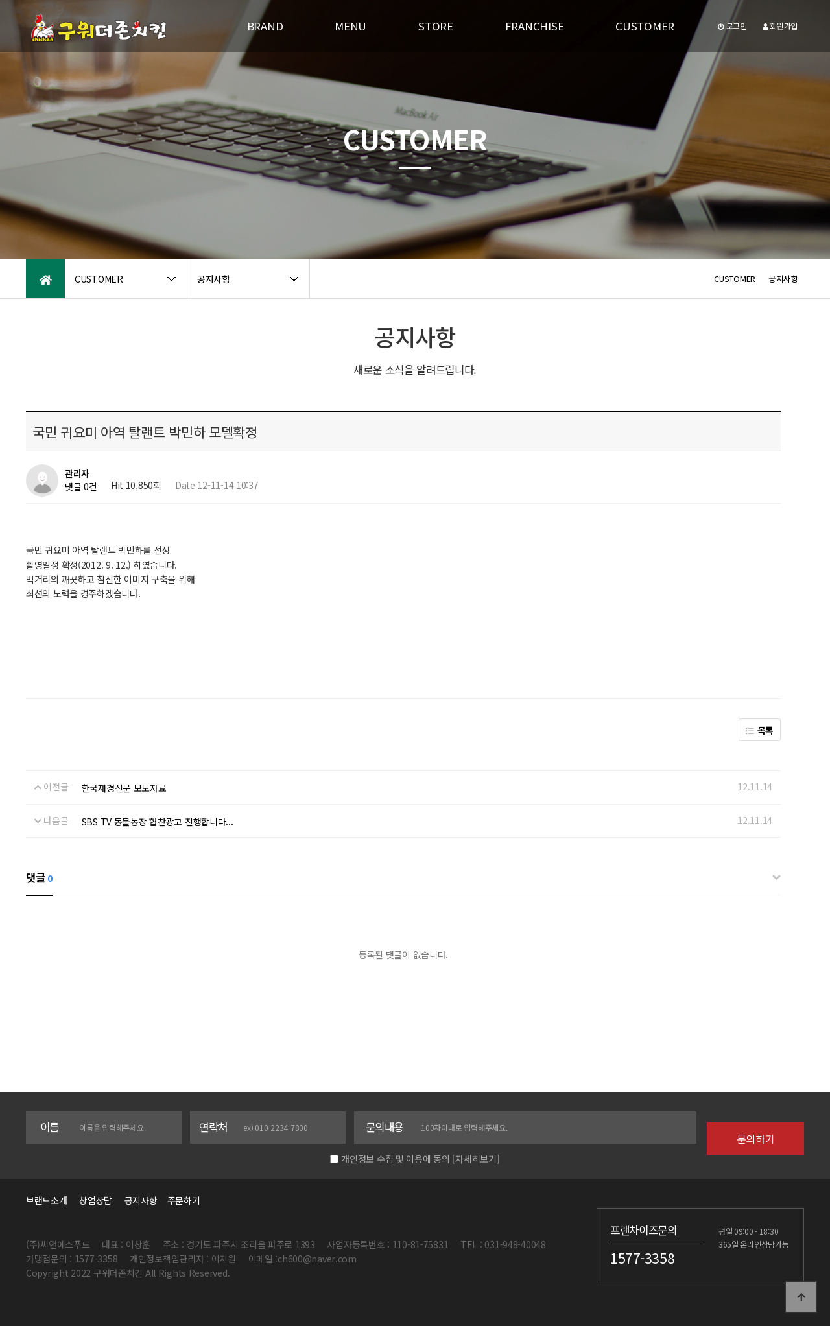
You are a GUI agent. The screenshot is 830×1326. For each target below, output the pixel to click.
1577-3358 (642, 1258)
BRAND (265, 26)
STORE (435, 26)
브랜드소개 (46, 1200)
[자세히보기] (475, 1158)
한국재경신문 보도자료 (124, 787)
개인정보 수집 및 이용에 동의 (395, 1158)
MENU (350, 26)
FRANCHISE (534, 26)
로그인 (732, 25)
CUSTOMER (644, 26)
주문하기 (180, 1200)
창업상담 (95, 1200)
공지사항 (141, 1200)
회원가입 (780, 25)
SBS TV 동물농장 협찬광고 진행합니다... (157, 821)
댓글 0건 (81, 486)
